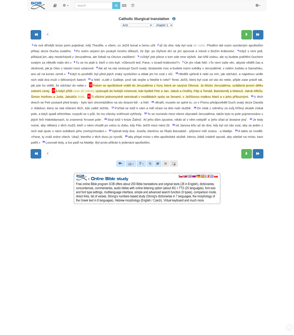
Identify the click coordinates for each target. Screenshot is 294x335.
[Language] (131, 164)
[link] (157, 164)
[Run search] (116, 5)
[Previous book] (36, 34)
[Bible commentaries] (120, 164)
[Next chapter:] (246, 34)
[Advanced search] (150, 164)
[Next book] (258, 34)
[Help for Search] (133, 5)
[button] (55, 5)
